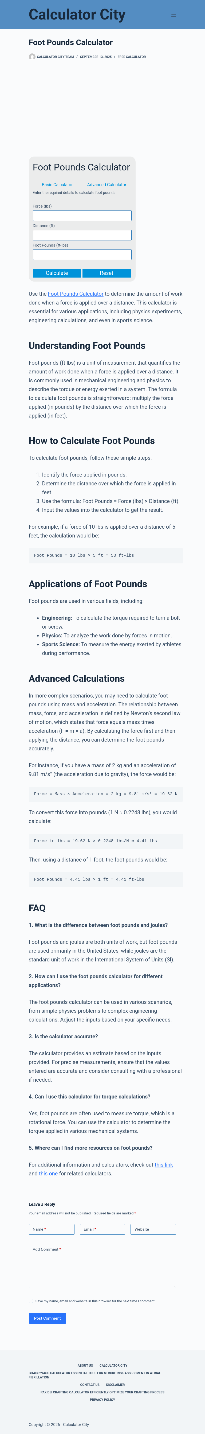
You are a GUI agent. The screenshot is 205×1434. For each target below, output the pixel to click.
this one (48, 1173)
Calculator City (77, 14)
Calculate (57, 273)
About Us (85, 1365)
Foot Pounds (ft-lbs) (50, 245)
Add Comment (47, 1249)
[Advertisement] (102, 108)
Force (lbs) (42, 206)
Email (90, 1229)
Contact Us (90, 1385)
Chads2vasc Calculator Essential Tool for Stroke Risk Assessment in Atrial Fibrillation (95, 1375)
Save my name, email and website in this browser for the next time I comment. (96, 1301)
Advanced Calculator (107, 184)
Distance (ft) (44, 225)
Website (142, 1229)
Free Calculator (132, 57)
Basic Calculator (57, 184)
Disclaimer (115, 1385)
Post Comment (47, 1318)
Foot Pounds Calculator (76, 294)
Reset (106, 273)
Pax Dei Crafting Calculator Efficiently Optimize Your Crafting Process (102, 1392)
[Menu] (173, 14)
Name (39, 1229)
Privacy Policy (102, 1400)
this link (164, 1165)
